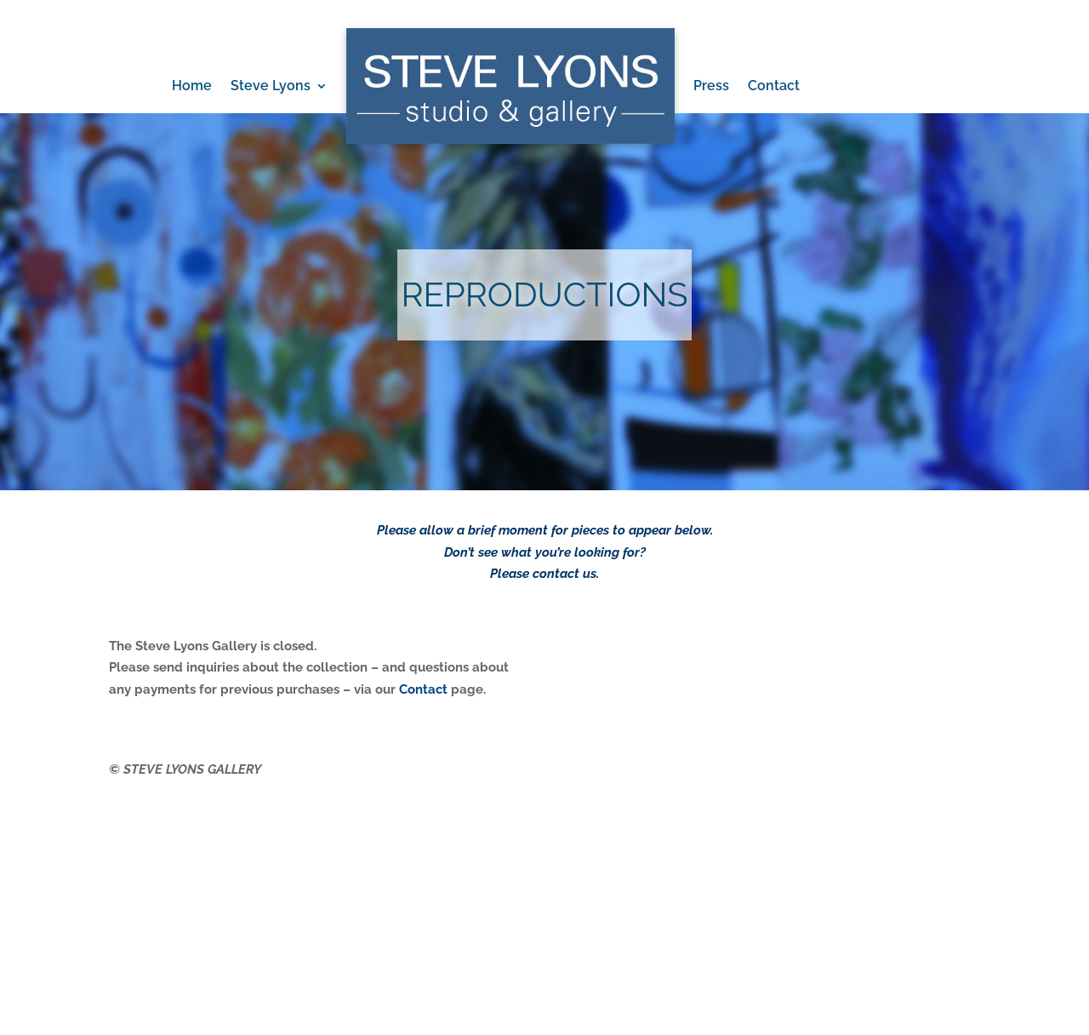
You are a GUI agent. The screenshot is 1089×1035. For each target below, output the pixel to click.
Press (711, 85)
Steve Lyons (271, 85)
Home (192, 85)
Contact (774, 85)
